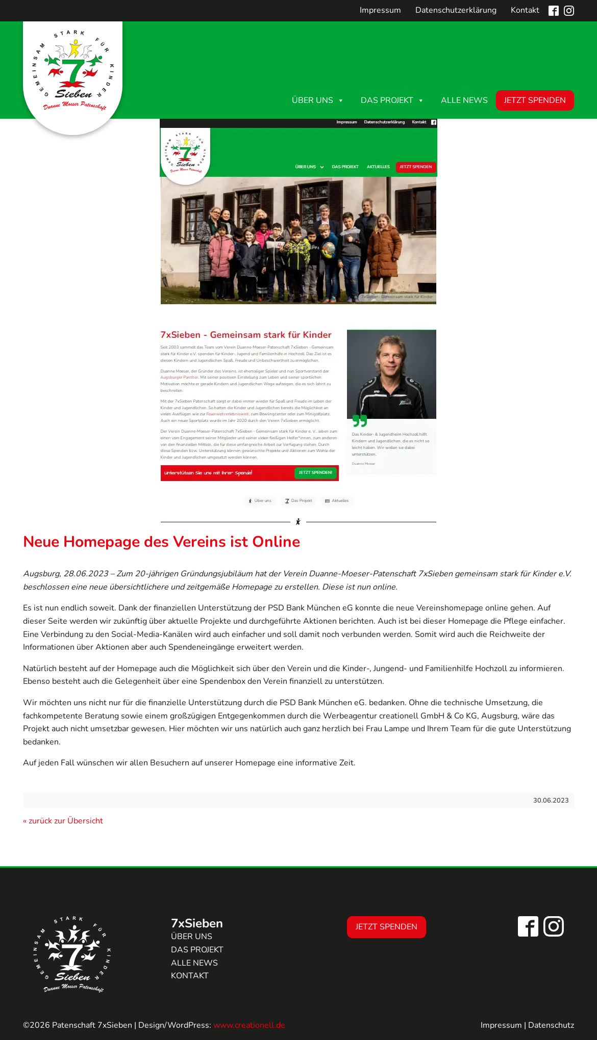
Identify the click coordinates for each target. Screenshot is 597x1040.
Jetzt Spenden (535, 100)
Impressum (380, 10)
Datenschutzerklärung (455, 10)
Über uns (191, 936)
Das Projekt (197, 949)
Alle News (464, 100)
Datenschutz (551, 1025)
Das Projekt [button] (393, 100)
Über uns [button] (318, 100)
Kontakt (525, 10)
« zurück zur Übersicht (63, 820)
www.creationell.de (249, 1025)
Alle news (194, 963)
